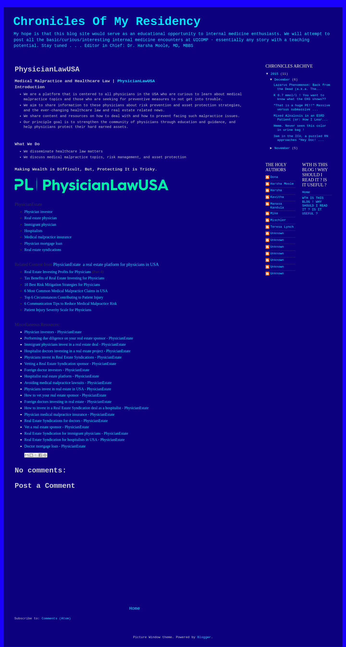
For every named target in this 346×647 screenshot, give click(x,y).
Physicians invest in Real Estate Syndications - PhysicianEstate (73, 357)
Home (134, 608)
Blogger (204, 637)
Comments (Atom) (56, 618)
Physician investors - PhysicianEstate (53, 332)
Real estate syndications (42, 250)
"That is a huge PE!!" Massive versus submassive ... (302, 107)
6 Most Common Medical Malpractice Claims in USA (66, 291)
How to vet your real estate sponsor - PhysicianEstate (65, 395)
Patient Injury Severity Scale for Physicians (57, 310)
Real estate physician (40, 218)
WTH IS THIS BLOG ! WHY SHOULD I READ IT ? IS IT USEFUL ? (314, 205)
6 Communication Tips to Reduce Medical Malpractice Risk (70, 304)
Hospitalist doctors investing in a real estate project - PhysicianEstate (77, 351)
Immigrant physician (40, 224)
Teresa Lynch (282, 227)
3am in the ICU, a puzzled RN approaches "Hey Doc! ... (301, 138)
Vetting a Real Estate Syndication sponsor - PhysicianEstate (70, 364)
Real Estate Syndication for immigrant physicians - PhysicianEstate (76, 433)
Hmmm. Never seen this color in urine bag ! (300, 128)
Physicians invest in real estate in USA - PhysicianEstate (67, 389)
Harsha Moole (282, 184)
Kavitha (277, 197)
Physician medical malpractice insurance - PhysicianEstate (69, 414)
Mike (274, 213)
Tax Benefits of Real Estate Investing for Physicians (64, 278)
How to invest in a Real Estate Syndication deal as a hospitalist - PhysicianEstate (86, 408)
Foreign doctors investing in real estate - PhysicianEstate (67, 402)
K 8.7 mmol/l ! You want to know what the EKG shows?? (300, 97)
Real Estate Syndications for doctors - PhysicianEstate (66, 421)
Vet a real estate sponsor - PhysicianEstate (56, 427)
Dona (274, 177)
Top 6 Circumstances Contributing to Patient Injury (63, 297)
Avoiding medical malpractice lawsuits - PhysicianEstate (68, 383)
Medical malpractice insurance (47, 237)
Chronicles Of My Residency (107, 22)
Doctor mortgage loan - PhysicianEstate (55, 446)
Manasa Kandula (277, 205)
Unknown (277, 233)
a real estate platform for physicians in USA (121, 264)
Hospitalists (33, 231)
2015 (275, 74)
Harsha (276, 190)
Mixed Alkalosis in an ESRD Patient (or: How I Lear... (301, 117)
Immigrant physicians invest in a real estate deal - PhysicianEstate (75, 344)
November (283, 148)
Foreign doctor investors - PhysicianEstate (56, 370)
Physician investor (38, 212)
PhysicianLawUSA (136, 81)
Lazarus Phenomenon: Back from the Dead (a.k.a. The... (302, 87)
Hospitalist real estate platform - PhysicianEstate (61, 376)
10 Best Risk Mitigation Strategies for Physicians (62, 285)
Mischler (278, 220)
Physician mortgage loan (43, 243)
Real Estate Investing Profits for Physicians (57, 272)
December (283, 80)
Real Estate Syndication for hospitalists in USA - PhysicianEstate (74, 440)
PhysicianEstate (66, 264)
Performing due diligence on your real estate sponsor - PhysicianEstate (78, 338)
